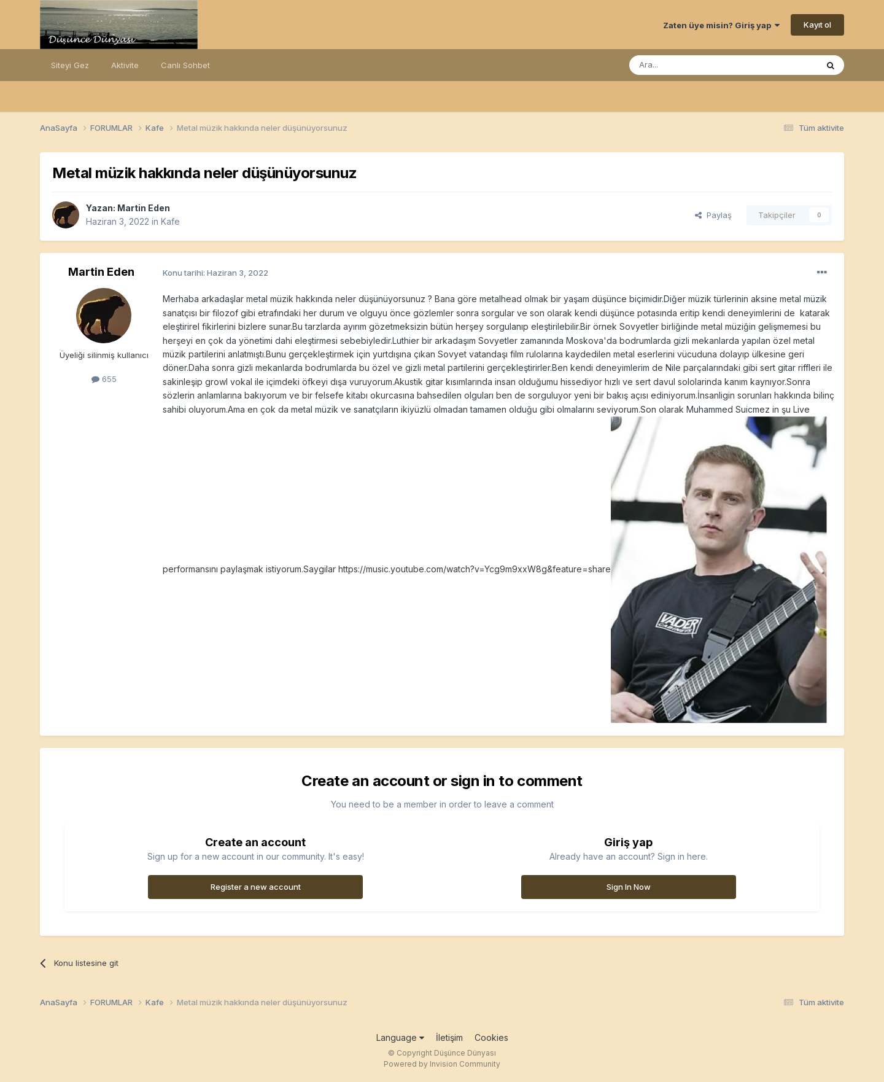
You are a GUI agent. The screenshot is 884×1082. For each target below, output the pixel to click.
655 (104, 379)
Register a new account (256, 887)
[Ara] (691, 65)
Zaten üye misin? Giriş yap (721, 25)
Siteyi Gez (70, 65)
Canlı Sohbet (185, 65)
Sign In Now (629, 887)
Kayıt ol (817, 24)
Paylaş (713, 215)
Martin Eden (143, 208)
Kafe (170, 221)
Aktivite (125, 65)
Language (400, 1037)
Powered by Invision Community (442, 1063)
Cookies (491, 1037)
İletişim (449, 1037)
